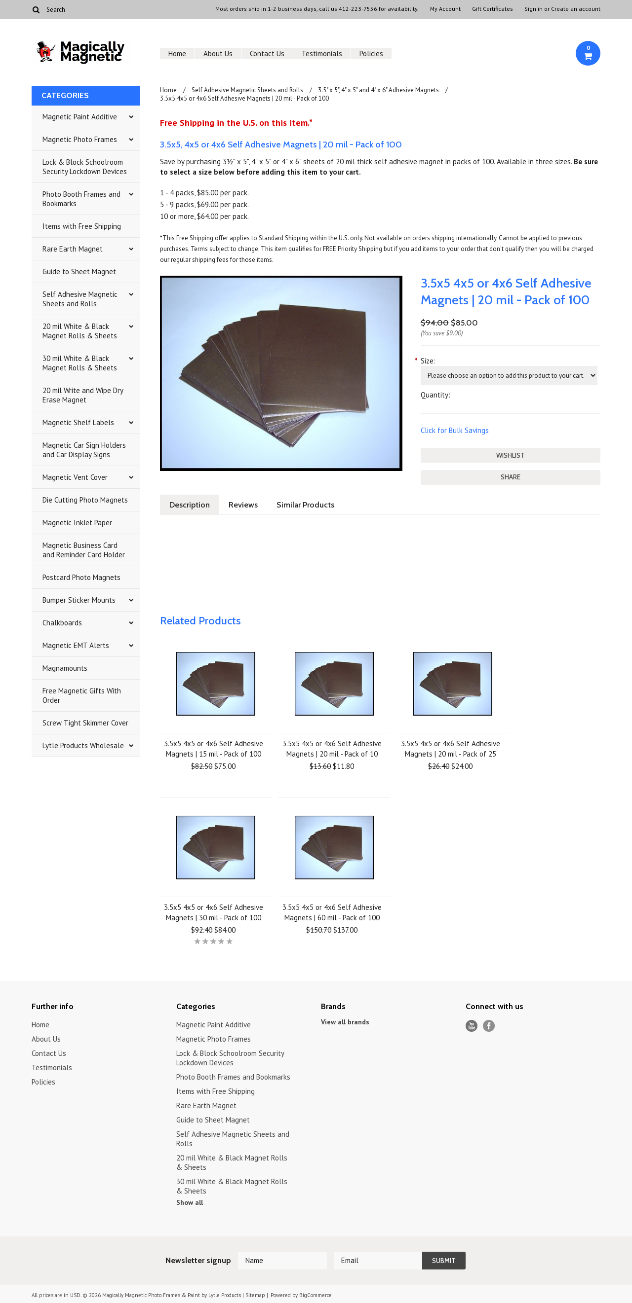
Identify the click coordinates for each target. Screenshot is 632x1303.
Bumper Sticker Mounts (79, 600)
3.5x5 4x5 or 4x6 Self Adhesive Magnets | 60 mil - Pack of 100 (332, 912)
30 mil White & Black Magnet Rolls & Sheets (79, 363)
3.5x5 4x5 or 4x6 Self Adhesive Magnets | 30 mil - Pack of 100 (213, 912)
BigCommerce (315, 1295)
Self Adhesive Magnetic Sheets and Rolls (80, 299)
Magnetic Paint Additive (79, 116)
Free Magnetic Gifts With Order (81, 695)
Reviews (243, 504)
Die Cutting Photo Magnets (85, 500)
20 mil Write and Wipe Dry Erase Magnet (82, 395)
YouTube (472, 1026)
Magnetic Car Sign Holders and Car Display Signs (84, 449)
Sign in (533, 8)
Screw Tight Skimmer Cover (85, 722)
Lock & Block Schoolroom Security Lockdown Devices (84, 166)
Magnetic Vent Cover (75, 477)
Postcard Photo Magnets (81, 577)
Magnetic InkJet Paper (77, 522)
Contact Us (267, 53)
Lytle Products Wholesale (83, 745)
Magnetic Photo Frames (79, 139)
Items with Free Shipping (81, 226)
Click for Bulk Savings (455, 430)
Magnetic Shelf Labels (78, 422)
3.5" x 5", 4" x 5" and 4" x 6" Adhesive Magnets (378, 90)
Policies (371, 53)
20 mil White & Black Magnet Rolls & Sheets (79, 331)
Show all (189, 1202)
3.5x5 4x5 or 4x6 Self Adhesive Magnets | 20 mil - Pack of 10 (332, 749)
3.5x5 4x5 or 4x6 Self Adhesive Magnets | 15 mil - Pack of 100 (213, 749)
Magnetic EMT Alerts (75, 645)
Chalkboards (62, 622)
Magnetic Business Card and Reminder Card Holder (83, 550)
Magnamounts (64, 668)
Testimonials (322, 53)
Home (177, 53)
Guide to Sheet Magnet (79, 271)
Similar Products (305, 504)
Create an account (575, 8)
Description (189, 504)
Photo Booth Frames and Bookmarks (81, 198)
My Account (445, 8)
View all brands (345, 1021)
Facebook (489, 1026)
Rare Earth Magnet (72, 248)
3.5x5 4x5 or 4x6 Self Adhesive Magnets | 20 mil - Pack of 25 (450, 749)
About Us (218, 53)
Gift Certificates (492, 8)
